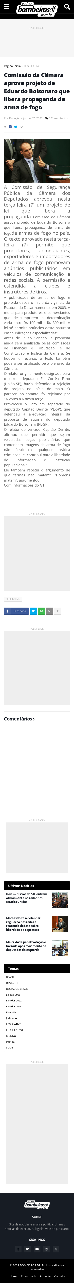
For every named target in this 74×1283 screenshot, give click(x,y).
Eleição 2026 (13, 994)
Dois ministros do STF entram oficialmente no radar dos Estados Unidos (26, 898)
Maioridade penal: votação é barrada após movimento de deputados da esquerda (26, 946)
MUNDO (11, 1036)
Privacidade (28, 1276)
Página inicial (13, 66)
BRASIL (10, 977)
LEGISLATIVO (32, 66)
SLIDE (9, 1047)
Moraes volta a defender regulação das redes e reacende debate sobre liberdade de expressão (23, 924)
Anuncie (45, 1276)
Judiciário (11, 1018)
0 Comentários (58, 118)
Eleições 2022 (14, 1000)
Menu (6, 6)
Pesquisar (67, 6)
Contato (59, 1276)
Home (13, 1276)
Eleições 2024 (14, 1006)
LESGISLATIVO (14, 1030)
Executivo (12, 1012)
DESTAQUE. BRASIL (17, 989)
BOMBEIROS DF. (30, 1265)
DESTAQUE (12, 983)
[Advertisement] (37, 40)
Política (10, 1042)
